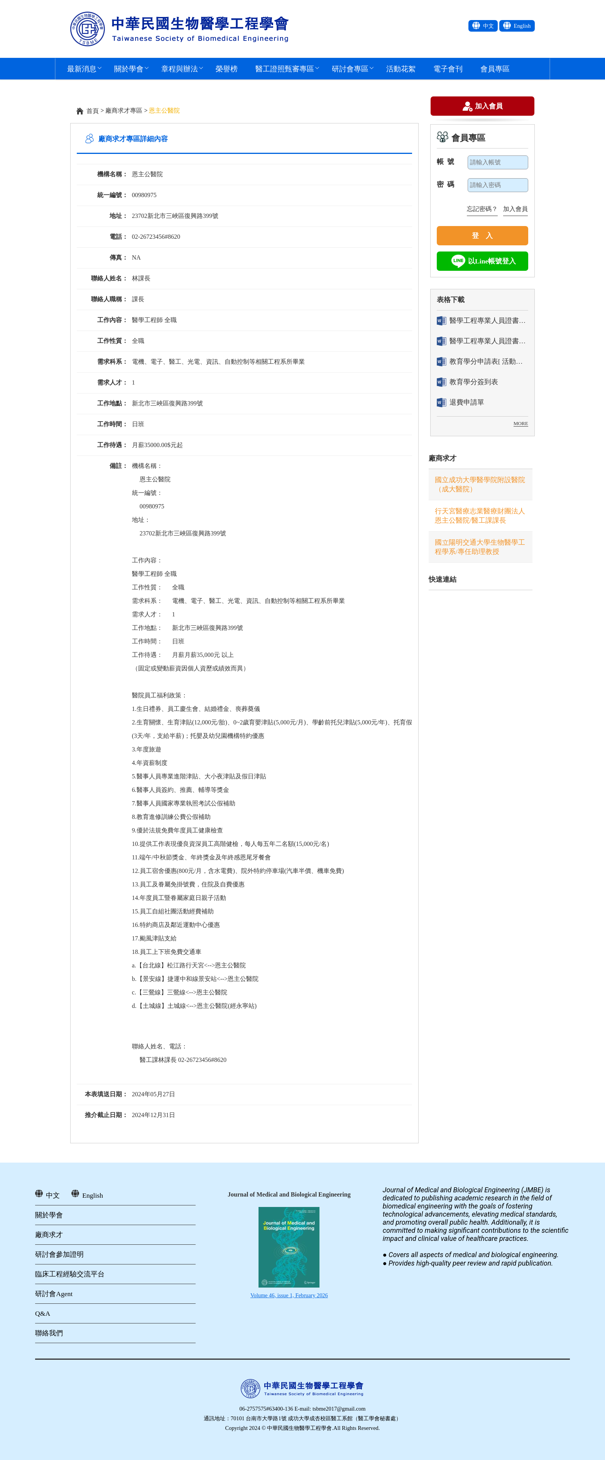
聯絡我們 (49, 1333)
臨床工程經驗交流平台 (70, 1274)
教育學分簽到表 (467, 382)
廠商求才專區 (123, 110)
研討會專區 (350, 68)
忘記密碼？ (482, 209)
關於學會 (129, 68)
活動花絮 (401, 68)
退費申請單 (460, 402)
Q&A (42, 1313)
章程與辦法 (179, 68)
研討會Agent (54, 1294)
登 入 (482, 236)
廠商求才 (442, 458)
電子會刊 (448, 68)
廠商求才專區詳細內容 (133, 139)
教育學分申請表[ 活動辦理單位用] (482, 361)
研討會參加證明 (59, 1254)
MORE (521, 423)
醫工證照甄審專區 (284, 68)
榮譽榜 (227, 68)
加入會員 (489, 107)
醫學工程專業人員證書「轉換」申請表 (482, 321)
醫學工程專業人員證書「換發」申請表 (482, 341)
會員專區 (495, 68)
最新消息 (81, 68)
